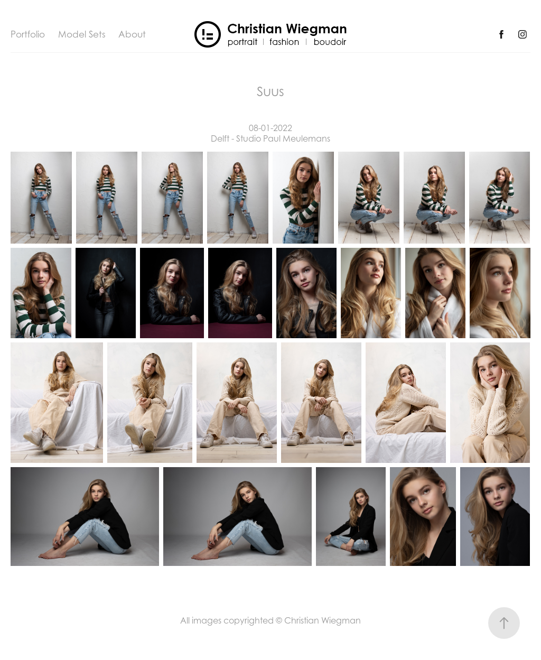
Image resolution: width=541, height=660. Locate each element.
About (132, 34)
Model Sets (82, 34)
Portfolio (28, 34)
